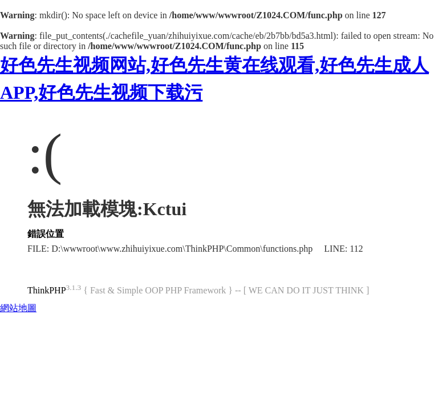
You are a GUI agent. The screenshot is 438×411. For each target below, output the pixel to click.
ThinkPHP (46, 290)
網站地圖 (18, 308)
